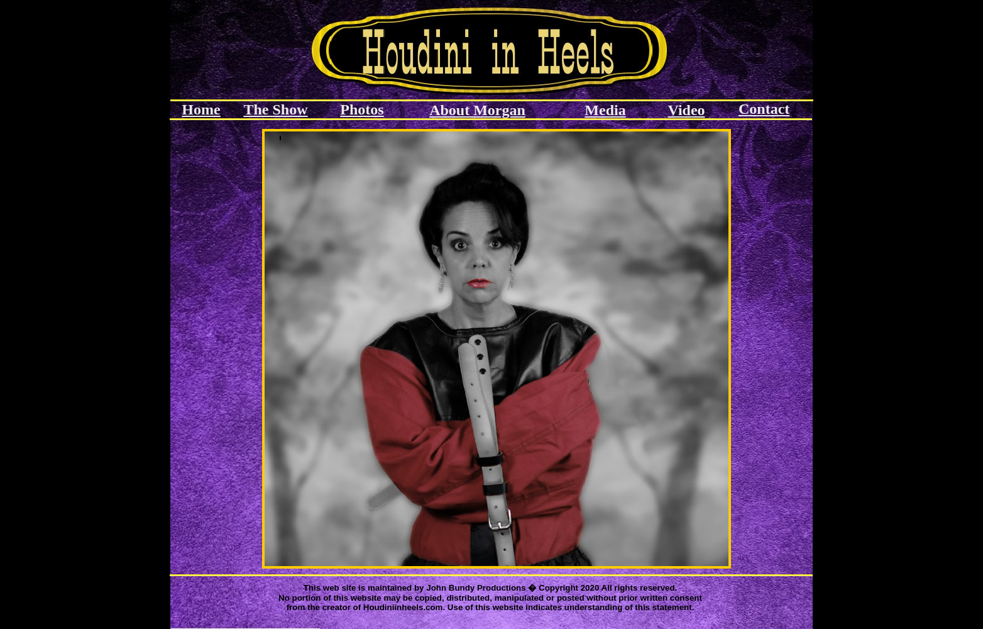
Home (201, 109)
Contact (764, 109)
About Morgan (477, 110)
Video (686, 110)
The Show (275, 109)
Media (605, 110)
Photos (361, 109)
